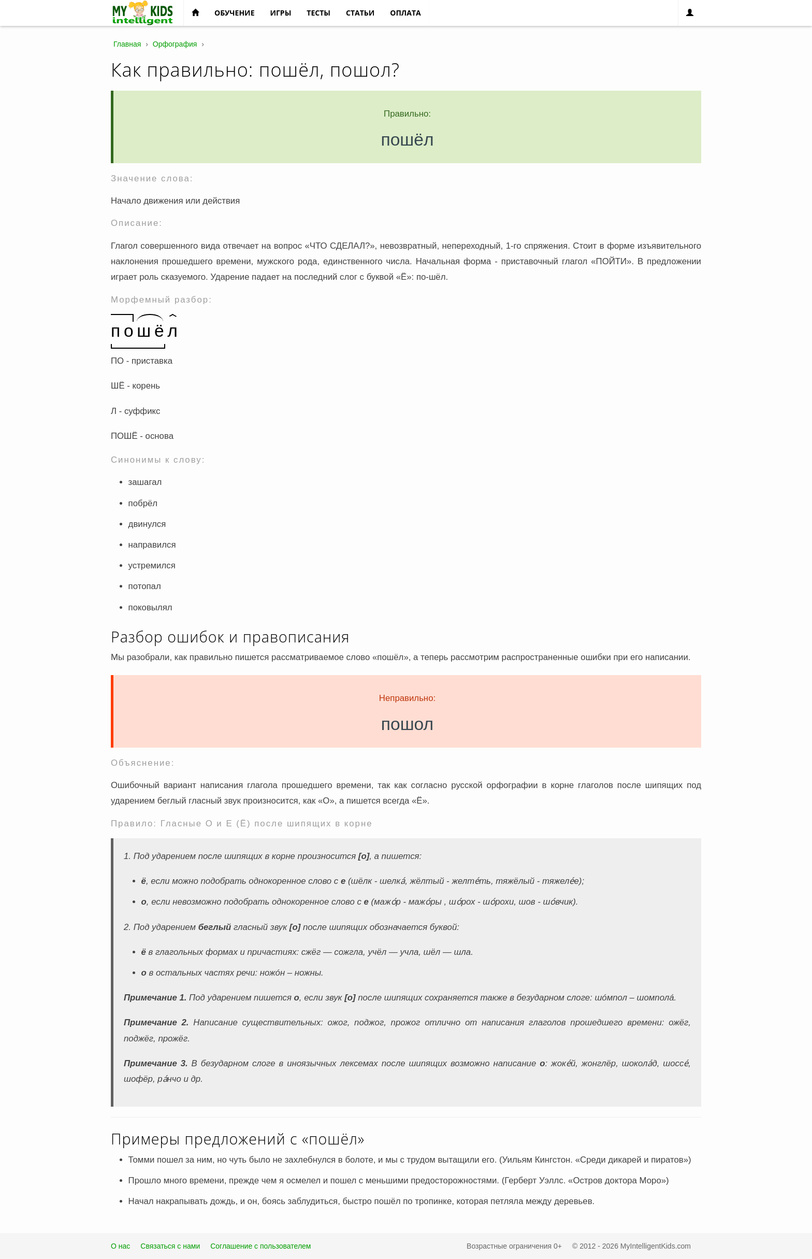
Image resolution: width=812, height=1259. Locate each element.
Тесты (318, 13)
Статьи (360, 13)
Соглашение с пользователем (260, 1246)
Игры (280, 13)
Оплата (405, 13)
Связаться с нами (170, 1246)
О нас (120, 1246)
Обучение (234, 13)
